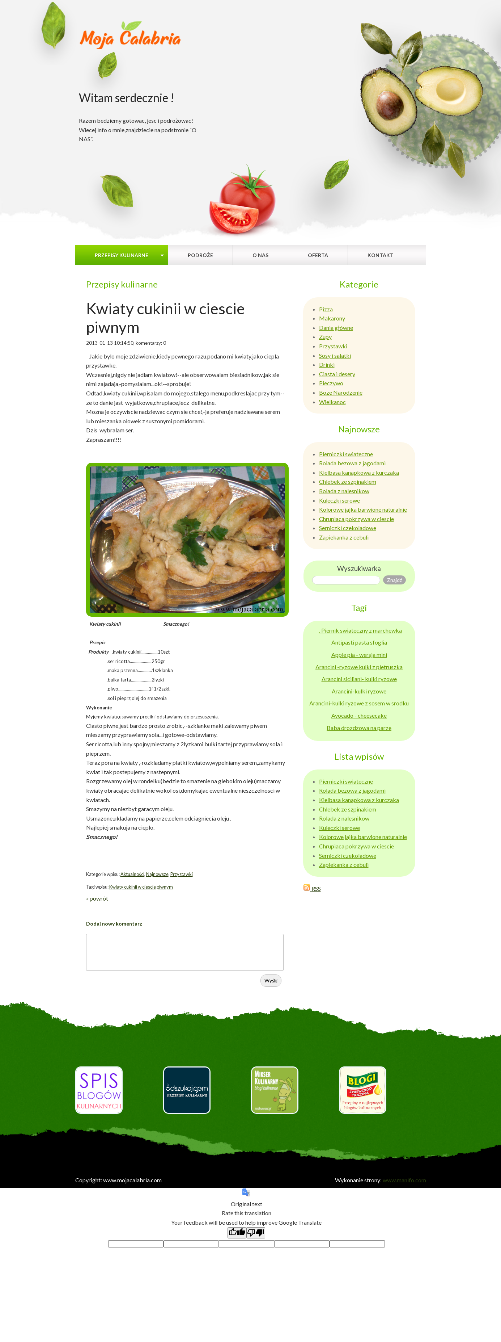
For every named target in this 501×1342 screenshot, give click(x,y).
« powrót (97, 898)
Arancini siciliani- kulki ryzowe (359, 678)
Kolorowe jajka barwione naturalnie (363, 509)
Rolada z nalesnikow (344, 490)
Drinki (327, 364)
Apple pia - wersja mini (359, 654)
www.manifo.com (404, 1180)
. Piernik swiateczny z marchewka (360, 630)
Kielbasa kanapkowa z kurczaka (359, 472)
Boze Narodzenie (340, 392)
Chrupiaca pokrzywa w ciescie (356, 518)
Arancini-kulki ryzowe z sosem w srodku (359, 703)
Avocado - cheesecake (359, 715)
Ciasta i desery (337, 373)
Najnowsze (157, 874)
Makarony (332, 318)
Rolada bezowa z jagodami (352, 463)
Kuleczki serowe (339, 500)
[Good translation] (237, 1232)
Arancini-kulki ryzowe (359, 691)
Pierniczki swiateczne (346, 453)
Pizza (326, 309)
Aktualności (132, 874)
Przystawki (181, 874)
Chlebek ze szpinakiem (347, 481)
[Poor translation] (255, 1232)
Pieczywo (331, 382)
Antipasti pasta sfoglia (359, 642)
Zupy (325, 336)
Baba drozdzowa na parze (359, 727)
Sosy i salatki (335, 355)
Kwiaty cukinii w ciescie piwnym (141, 887)
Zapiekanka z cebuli (344, 537)
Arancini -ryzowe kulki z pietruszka (359, 666)
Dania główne (336, 327)
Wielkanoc (332, 401)
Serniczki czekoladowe (347, 527)
